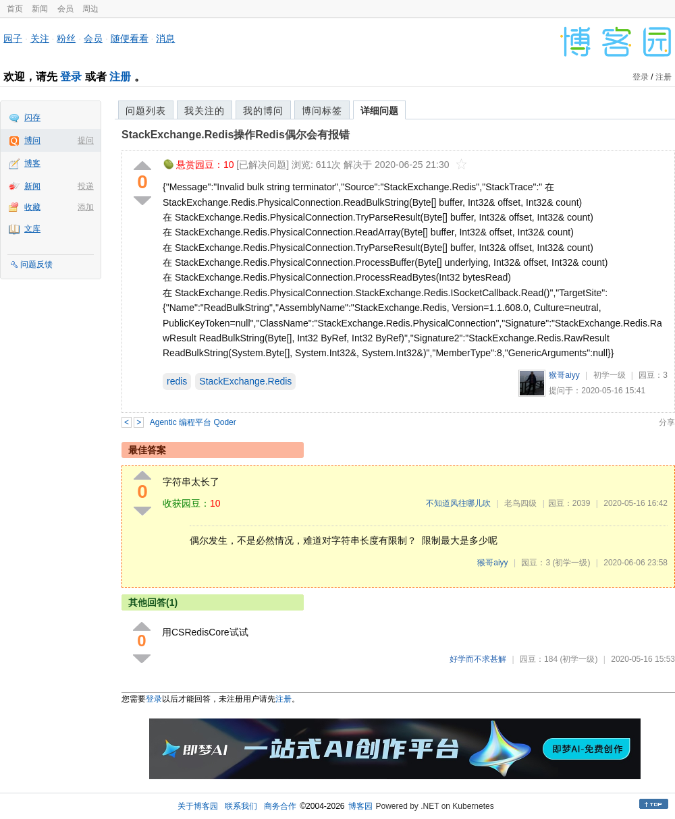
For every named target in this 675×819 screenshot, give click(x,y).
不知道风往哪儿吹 (458, 503)
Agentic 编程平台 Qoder (193, 422)
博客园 (360, 806)
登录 (71, 76)
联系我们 (241, 806)
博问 (32, 140)
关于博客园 (198, 806)
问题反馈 (36, 264)
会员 (65, 8)
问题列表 (146, 110)
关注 (39, 38)
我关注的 (204, 110)
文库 (32, 228)
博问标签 (322, 110)
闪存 (32, 117)
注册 (120, 76)
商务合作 (280, 806)
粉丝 (66, 38)
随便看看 (129, 38)
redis (177, 381)
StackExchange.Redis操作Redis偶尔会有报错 (236, 134)
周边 (90, 8)
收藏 (32, 207)
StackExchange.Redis (245, 381)
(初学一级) (571, 562)
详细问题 (379, 110)
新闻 (40, 8)
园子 (12, 38)
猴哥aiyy (564, 375)
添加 (86, 207)
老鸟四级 (520, 503)
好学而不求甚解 (478, 659)
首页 (15, 8)
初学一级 (609, 375)
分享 (667, 422)
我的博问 (263, 110)
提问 (86, 140)
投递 (86, 186)
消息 (165, 38)
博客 (32, 163)
